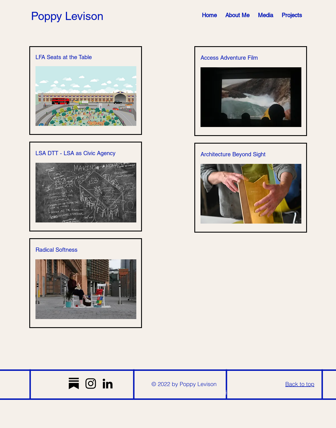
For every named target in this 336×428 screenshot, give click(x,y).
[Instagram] (91, 383)
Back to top (299, 383)
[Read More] (33, 382)
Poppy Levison (67, 16)
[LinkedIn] (108, 383)
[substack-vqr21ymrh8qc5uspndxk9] (74, 383)
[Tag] (248, 385)
